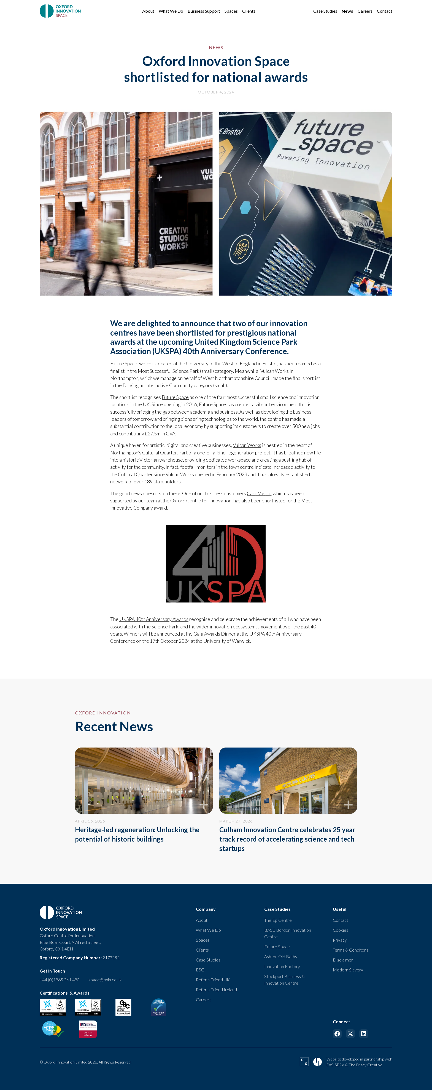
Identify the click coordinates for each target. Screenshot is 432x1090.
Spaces (203, 939)
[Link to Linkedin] (363, 1033)
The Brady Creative (365, 1064)
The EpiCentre (278, 920)
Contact (340, 920)
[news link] (144, 796)
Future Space (175, 397)
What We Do (208, 930)
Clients (202, 949)
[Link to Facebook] (337, 1033)
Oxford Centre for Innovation (200, 501)
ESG (200, 969)
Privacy (340, 939)
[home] (61, 11)
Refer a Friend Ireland (216, 989)
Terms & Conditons (350, 949)
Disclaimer (343, 959)
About (201, 920)
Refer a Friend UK (213, 979)
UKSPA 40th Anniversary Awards (153, 619)
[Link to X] (350, 1033)
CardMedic (259, 493)
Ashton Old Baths (280, 956)
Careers (203, 999)
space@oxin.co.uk (105, 979)
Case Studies (208, 959)
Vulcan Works (247, 445)
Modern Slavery (348, 969)
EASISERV (335, 1064)
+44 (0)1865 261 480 (60, 979)
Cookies (340, 930)
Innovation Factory (282, 966)
